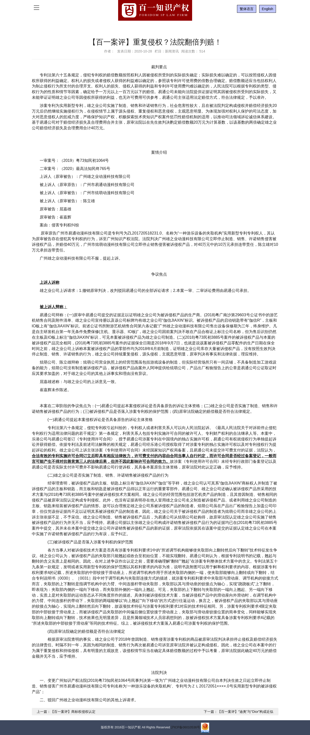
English (267, 9)
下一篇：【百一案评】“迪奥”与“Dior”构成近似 (238, 712)
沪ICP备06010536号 (185, 727)
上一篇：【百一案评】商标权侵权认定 (66, 712)
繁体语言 (247, 9)
